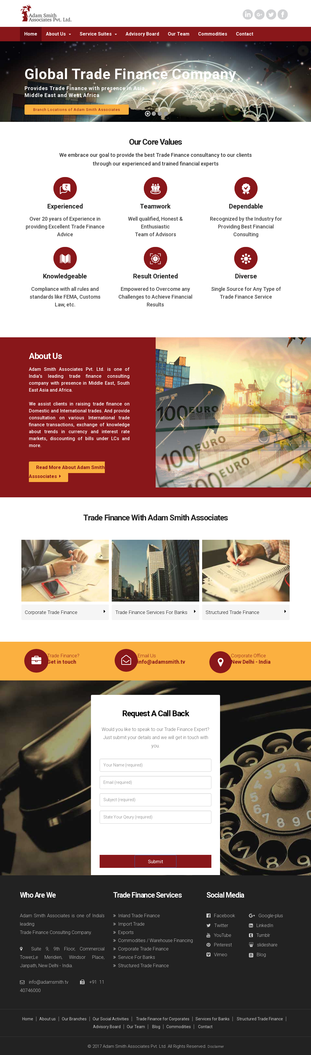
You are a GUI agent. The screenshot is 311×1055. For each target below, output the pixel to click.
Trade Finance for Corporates (162, 1019)
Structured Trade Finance (260, 1019)
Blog (156, 1026)
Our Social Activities (111, 1019)
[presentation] (156, 839)
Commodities (178, 1026)
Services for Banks (212, 1019)
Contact (205, 1026)
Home (27, 1019)
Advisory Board (107, 1026)
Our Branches (74, 1019)
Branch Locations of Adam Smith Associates (76, 109)
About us (47, 1019)
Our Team (136, 1026)
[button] (58, 34)
